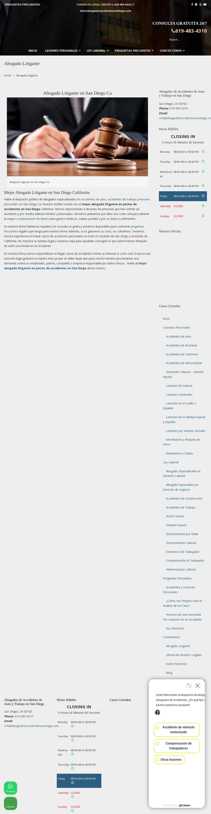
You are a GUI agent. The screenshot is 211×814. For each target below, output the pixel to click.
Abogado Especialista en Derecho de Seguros (180, 487)
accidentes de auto (93, 199)
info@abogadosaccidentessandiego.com (105, 10)
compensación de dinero (32, 219)
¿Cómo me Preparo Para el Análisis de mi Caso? (182, 603)
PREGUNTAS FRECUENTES (22, 4)
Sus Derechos (175, 628)
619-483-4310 (123, 4)
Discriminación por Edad (182, 534)
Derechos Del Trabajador (182, 552)
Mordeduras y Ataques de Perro (181, 442)
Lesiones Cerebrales (179, 394)
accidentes (61, 236)
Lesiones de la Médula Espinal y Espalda (184, 419)
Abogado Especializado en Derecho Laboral (181, 473)
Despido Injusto (176, 525)
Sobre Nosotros (176, 664)
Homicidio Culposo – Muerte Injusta (183, 374)
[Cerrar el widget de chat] (197, 684)
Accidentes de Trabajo (180, 507)
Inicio (166, 318)
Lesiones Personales (176, 327)
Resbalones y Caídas (179, 453)
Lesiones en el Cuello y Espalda (179, 405)
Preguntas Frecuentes (177, 578)
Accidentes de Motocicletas (184, 363)
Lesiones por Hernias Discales (186, 431)
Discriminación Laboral (181, 543)
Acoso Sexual (175, 516)
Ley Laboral (170, 462)
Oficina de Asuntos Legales (184, 655)
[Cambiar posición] (189, 684)
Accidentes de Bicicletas (181, 345)
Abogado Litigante (178, 646)
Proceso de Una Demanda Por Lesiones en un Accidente (182, 617)
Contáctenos (171, 637)
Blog (169, 673)
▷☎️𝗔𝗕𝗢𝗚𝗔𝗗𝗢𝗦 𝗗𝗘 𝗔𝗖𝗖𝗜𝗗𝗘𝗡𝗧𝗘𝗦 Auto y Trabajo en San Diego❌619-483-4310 (105, 32)
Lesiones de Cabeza (179, 386)
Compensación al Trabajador (185, 560)
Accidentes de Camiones (182, 354)
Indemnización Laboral (181, 569)
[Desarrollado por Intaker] (176, 805)
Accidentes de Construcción (184, 498)
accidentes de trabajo (122, 199)
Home (7, 75)
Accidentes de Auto (178, 336)
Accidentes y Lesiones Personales (179, 589)
